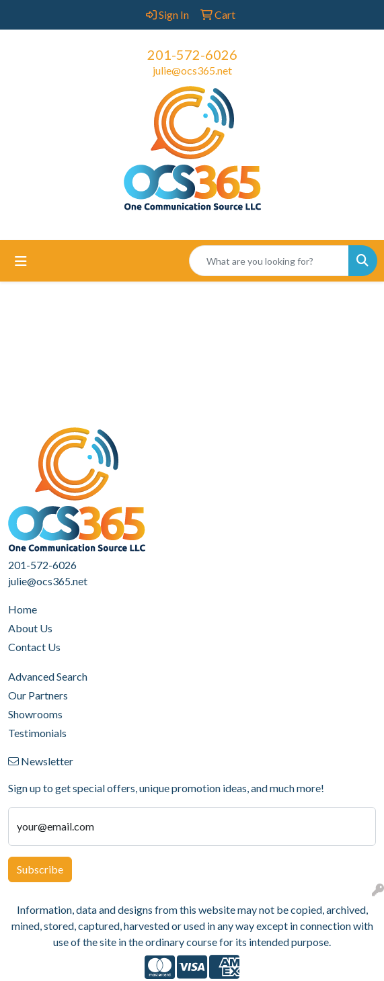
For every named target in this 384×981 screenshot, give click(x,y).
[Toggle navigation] (21, 261)
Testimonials (37, 732)
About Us (30, 628)
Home (22, 609)
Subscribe (40, 869)
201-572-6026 (192, 54)
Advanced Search (47, 676)
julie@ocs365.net (192, 70)
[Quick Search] (269, 260)
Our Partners (38, 695)
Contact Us (34, 646)
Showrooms (35, 714)
